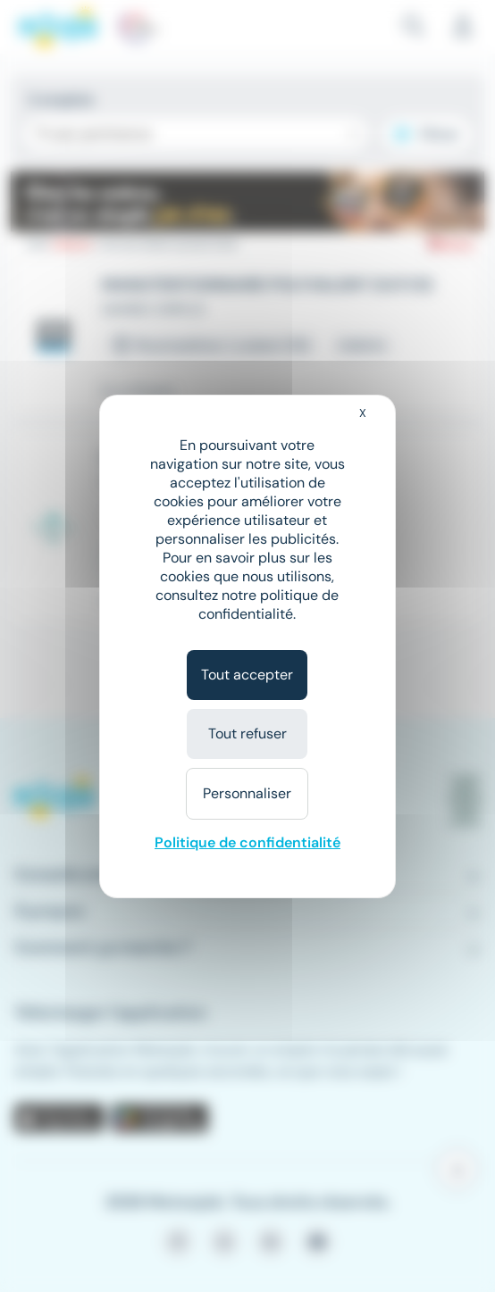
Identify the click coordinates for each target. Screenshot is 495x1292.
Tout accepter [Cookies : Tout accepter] (247, 674)
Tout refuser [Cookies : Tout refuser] (247, 733)
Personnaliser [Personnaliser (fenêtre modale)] (247, 793)
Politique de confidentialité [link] (247, 842)
